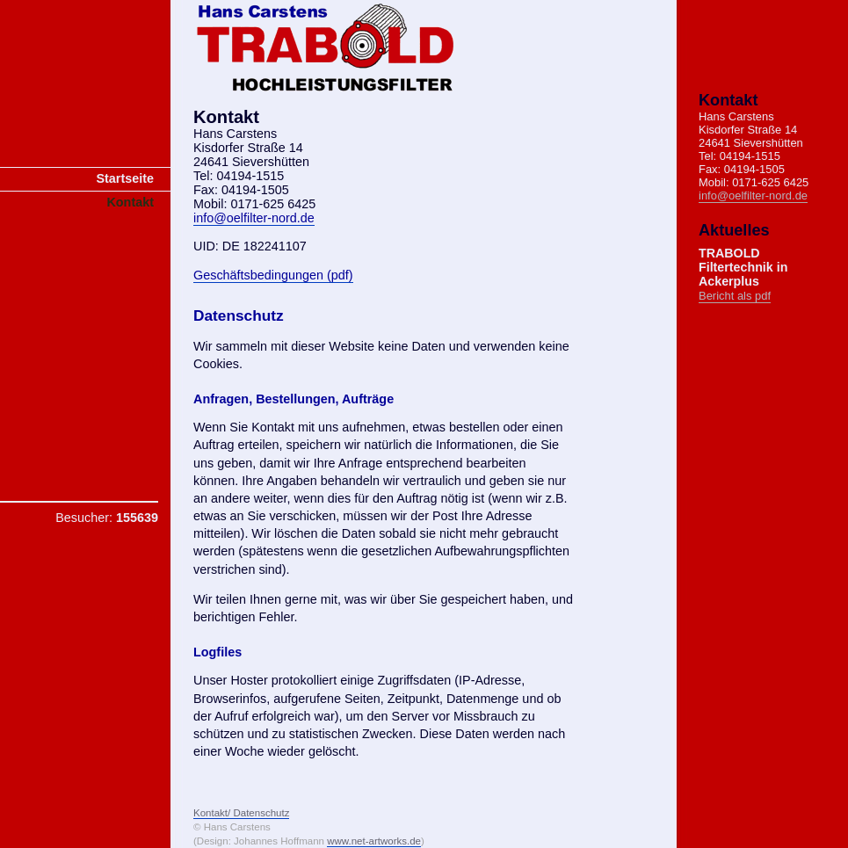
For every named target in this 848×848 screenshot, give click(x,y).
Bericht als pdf (735, 295)
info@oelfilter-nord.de (254, 218)
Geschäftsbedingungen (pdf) (273, 275)
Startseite (125, 178)
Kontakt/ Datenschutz (241, 813)
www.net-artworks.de (374, 841)
